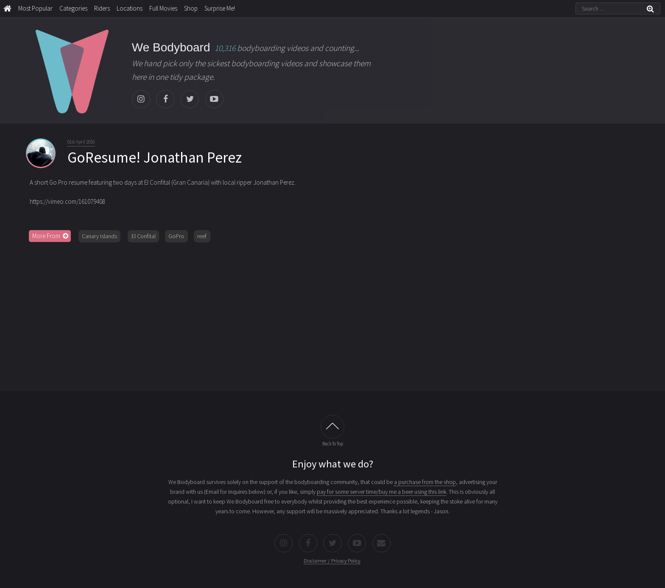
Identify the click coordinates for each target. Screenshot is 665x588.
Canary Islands (99, 236)
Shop (191, 8)
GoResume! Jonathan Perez (154, 157)
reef (202, 236)
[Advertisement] (332, 313)
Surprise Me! (219, 8)
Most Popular (35, 8)
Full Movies (163, 8)
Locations (129, 8)
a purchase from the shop (425, 482)
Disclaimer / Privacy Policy (332, 560)
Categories (73, 8)
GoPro (176, 236)
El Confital (143, 236)
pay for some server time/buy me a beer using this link (381, 491)
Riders (102, 8)
